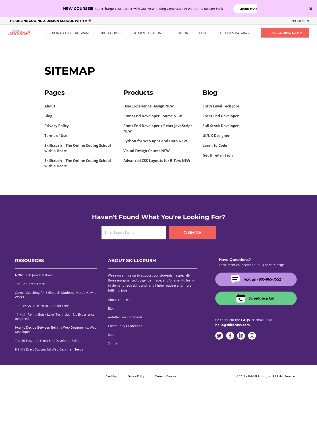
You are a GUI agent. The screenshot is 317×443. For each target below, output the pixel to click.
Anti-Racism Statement (125, 317)
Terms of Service (165, 376)
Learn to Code (215, 145)
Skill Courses (110, 33)
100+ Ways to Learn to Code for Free (42, 306)
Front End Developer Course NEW (152, 115)
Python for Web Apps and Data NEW (155, 141)
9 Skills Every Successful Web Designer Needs (49, 349)
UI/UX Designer (216, 135)
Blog (203, 33)
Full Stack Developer (221, 125)
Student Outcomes (149, 33)
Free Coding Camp (285, 33)
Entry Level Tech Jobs (221, 106)
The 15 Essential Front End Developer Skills (47, 340)
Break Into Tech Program (67, 33)
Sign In (300, 21)
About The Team (120, 300)
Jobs (111, 334)
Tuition (182, 33)
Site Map (111, 376)
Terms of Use (55, 135)
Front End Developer (221, 115)
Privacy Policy (56, 125)
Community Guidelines (125, 326)
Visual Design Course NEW (146, 150)
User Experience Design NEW (148, 106)
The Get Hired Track (30, 284)
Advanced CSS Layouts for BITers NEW (156, 160)
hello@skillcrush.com (232, 325)
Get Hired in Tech (218, 155)
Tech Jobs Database (234, 33)
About (49, 106)
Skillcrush (19, 33)
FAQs (245, 320)
